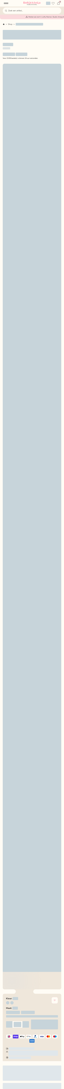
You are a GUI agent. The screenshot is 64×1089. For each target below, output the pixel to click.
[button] (6, 3)
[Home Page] (32, 3)
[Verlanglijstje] (53, 3)
